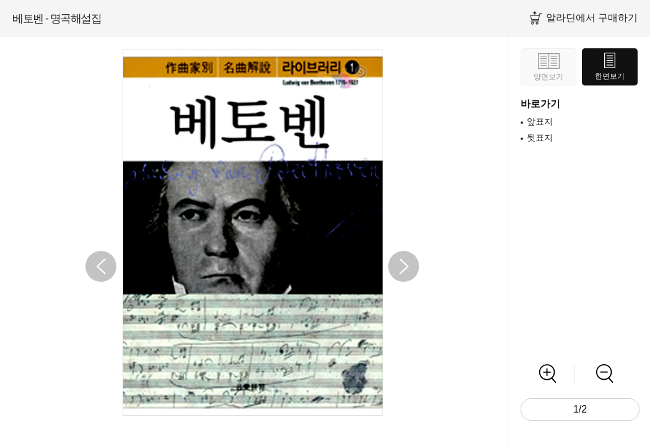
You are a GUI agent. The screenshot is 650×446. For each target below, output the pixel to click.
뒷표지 (540, 137)
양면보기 (548, 76)
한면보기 (610, 76)
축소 (604, 373)
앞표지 (540, 121)
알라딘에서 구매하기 (592, 17)
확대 (547, 373)
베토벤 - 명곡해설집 (57, 18)
